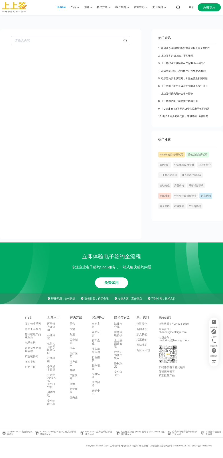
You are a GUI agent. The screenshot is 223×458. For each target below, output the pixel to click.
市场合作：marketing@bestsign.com (174, 339)
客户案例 (96, 325)
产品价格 (179, 185)
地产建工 (74, 363)
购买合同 (206, 195)
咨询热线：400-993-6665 (174, 323)
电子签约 (165, 206)
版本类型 (30, 361)
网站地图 (141, 344)
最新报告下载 (196, 185)
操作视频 (96, 367)
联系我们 (141, 339)
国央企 (74, 397)
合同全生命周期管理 (185, 195)
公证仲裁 (51, 337)
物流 (72, 383)
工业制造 (74, 341)
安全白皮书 (118, 373)
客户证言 (96, 334)
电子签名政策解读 (191, 175)
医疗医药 (74, 355)
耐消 (72, 334)
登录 (191, 7)
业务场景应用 (96, 350)
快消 (72, 329)
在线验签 (179, 206)
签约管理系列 (33, 323)
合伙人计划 (143, 350)
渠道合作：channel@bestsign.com (173, 331)
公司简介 (141, 323)
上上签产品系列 (168, 175)
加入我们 (141, 334)
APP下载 (51, 394)
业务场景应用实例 (184, 164)
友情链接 (154, 445)
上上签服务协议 (118, 343)
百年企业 (96, 342)
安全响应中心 (51, 402)
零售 (72, 323)
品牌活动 (96, 376)
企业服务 (74, 390)
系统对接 (165, 195)
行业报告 (96, 359)
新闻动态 (141, 329)
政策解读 (96, 384)
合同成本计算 (51, 368)
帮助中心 (96, 392)
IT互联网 (73, 377)
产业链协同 (195, 206)
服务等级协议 (118, 334)
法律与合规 (118, 325)
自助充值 (165, 185)
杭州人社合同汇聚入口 (51, 348)
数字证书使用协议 (118, 355)
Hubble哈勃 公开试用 (171, 154)
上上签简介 (205, 164)
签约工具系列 (33, 329)
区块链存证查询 (51, 327)
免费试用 (209, 7)
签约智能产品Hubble (33, 336)
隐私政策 (118, 365)
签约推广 (165, 164)
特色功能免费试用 (197, 154)
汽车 (72, 348)
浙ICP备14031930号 (202, 445)
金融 (72, 370)
